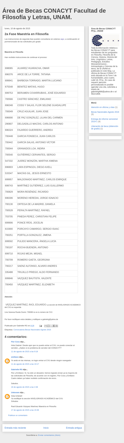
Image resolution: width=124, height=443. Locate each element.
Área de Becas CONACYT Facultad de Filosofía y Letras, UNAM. (54, 13)
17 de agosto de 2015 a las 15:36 (25, 410)
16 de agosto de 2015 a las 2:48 (24, 387)
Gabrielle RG (16, 369)
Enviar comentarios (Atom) (49, 435)
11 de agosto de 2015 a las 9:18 (24, 351)
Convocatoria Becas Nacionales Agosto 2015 (32, 330)
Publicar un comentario (17, 415)
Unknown (15, 392)
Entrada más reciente (15, 428)
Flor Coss (15, 342)
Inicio (46, 428)
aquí (62, 39)
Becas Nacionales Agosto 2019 (105, 112)
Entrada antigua (74, 428)
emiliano (15, 357)
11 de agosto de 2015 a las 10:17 (25, 364)
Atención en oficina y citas (102, 107)
